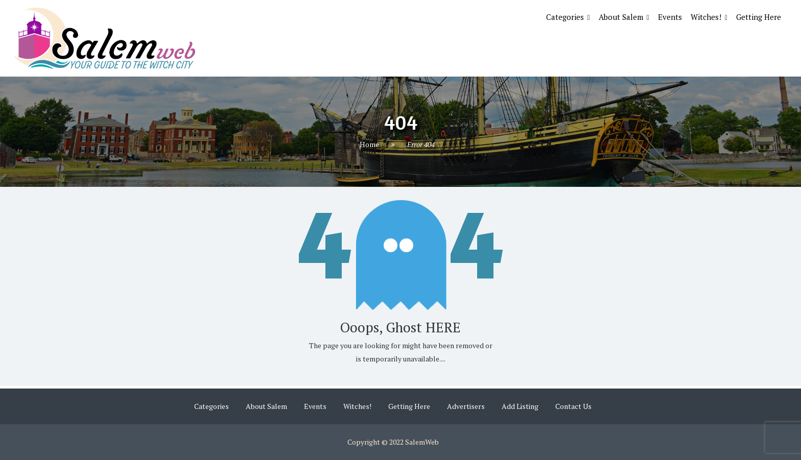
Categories (565, 17)
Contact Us (573, 406)
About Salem (621, 17)
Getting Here (758, 17)
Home (369, 144)
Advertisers (466, 406)
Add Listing (520, 406)
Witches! (706, 17)
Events (670, 17)
